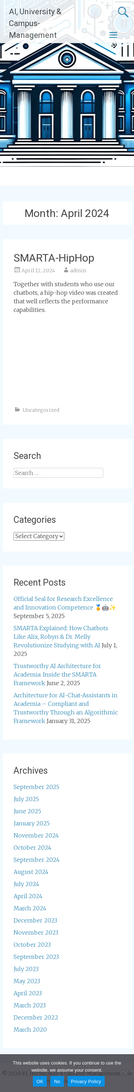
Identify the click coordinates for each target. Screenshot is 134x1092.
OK (39, 1081)
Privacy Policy (86, 1081)
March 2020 (30, 1029)
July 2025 (26, 799)
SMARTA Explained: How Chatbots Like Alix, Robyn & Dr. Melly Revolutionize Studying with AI (61, 637)
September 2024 (37, 859)
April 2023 (28, 993)
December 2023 (35, 920)
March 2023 (30, 1005)
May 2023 (27, 981)
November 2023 (36, 932)
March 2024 (30, 908)
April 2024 (28, 896)
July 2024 (26, 884)
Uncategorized (41, 410)
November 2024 (36, 835)
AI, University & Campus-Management (35, 23)
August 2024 (31, 871)
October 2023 (32, 944)
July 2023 (26, 968)
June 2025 (27, 811)
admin (78, 270)
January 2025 (32, 823)
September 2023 (36, 956)
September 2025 (36, 786)
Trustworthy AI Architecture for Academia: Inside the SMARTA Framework (57, 674)
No (57, 1081)
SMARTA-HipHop (54, 258)
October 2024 (32, 847)
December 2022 (36, 1017)
